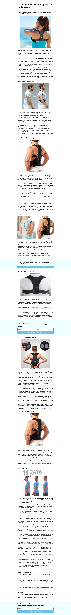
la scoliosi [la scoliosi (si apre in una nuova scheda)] (19, 58)
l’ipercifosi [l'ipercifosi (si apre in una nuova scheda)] (24, 58)
